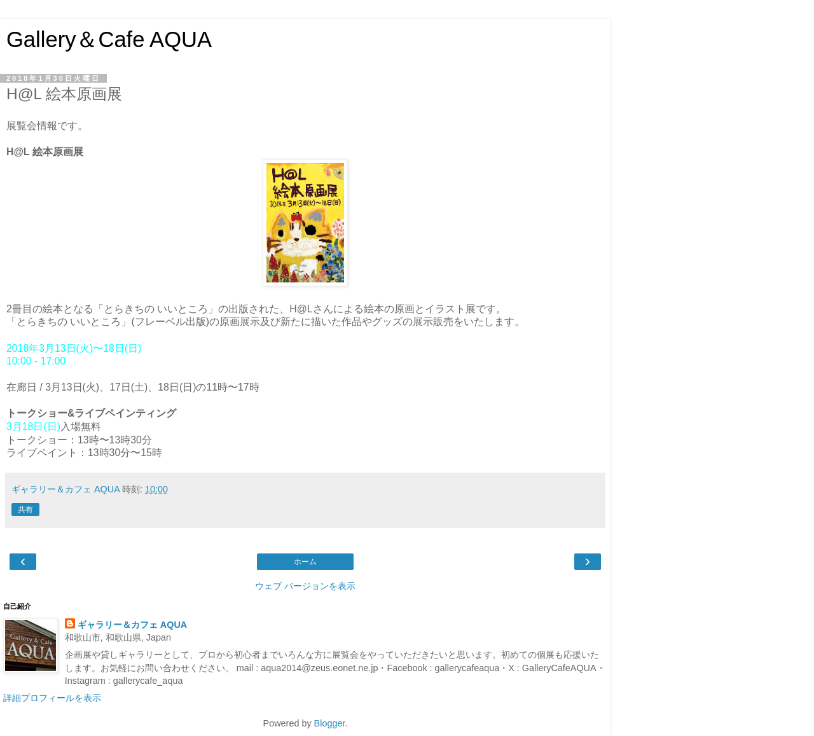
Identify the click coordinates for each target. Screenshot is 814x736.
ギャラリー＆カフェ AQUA (132, 625)
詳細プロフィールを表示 (52, 698)
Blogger (329, 723)
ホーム (305, 561)
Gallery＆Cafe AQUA (109, 39)
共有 (25, 509)
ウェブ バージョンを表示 (305, 586)
